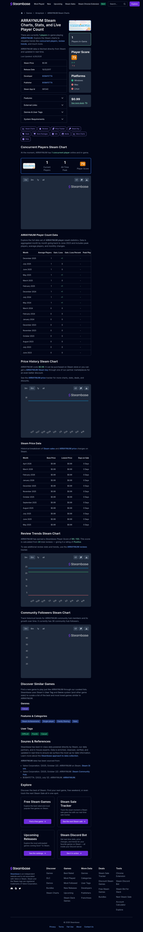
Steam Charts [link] (28, 129)
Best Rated (69, 873)
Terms (61, 927)
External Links (44, 105)
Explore (135, 4)
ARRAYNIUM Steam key (37, 370)
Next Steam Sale (123, 897)
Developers (86, 888)
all (43, 180)
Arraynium (39, 13)
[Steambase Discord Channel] (11, 888)
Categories (86, 878)
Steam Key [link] (74, 129)
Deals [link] (25, 134)
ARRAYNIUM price (37, 378)
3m (32, 180)
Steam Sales (70, 4)
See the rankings (37, 853)
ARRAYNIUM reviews (77, 547)
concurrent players (48, 41)
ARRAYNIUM (27, 38)
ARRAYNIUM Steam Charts (58, 13)
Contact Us (88, 927)
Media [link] (65, 134)
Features (44, 98)
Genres (84, 873)
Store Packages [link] (40, 134)
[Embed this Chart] (76, 180)
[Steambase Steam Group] (16, 888)
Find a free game (37, 821)
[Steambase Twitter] (20, 888)
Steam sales (49, 448)
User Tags (86, 883)
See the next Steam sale (74, 821)
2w (25, 180)
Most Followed (70, 883)
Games (29, 13)
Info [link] (55, 134)
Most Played (39, 4)
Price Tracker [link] (58, 129)
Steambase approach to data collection (59, 756)
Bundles (50, 888)
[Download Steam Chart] (87, 180)
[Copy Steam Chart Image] (81, 180)
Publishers (86, 893)
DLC (48, 878)
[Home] (22, 13)
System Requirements (44, 119)
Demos (49, 883)
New (49, 4)
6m (32, 388)
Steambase (15, 874)
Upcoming (58, 4)
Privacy (52, 927)
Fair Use (70, 927)
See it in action (74, 853)
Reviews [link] (43, 129)
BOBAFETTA (47, 76)
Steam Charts (52, 893)
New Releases (70, 888)
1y (38, 180)
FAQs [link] (25, 139)
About (78, 927)
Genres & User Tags (44, 112)
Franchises (86, 898)
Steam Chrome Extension (88, 4)
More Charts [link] (79, 134)
